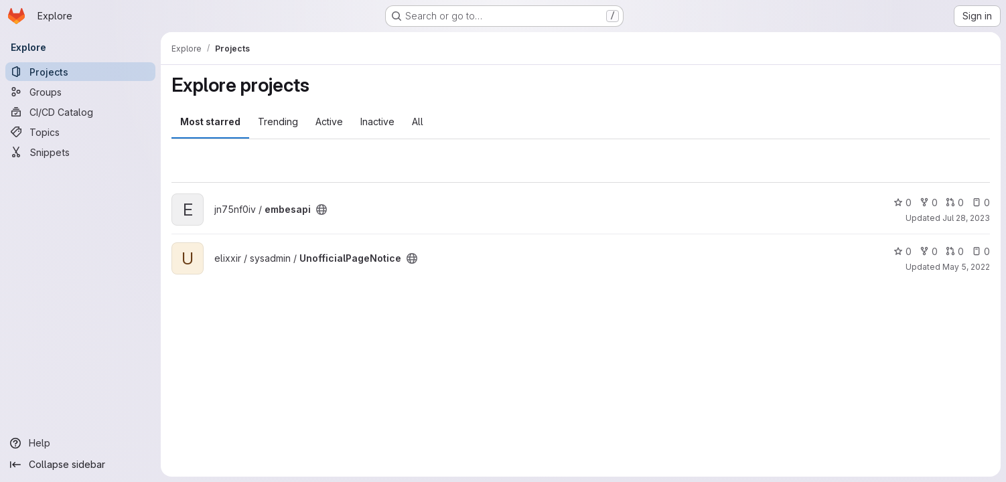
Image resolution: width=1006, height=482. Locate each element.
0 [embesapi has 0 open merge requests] (955, 202)
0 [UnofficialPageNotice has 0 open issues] (981, 251)
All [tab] (417, 121)
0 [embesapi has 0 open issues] (981, 202)
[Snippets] (80, 152)
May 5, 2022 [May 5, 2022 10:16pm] (966, 267)
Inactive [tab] (377, 121)
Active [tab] (329, 121)
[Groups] (80, 91)
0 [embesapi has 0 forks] (929, 202)
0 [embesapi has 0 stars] (902, 202)
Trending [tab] (278, 121)
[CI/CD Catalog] (80, 111)
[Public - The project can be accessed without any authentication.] (321, 209)
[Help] (80, 443)
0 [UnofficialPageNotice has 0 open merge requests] (955, 251)
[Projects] (80, 71)
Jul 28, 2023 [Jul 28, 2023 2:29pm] (966, 218)
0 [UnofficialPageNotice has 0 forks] (929, 251)
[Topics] (80, 132)
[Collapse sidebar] (80, 464)
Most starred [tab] (210, 121)
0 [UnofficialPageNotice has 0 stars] (902, 251)
